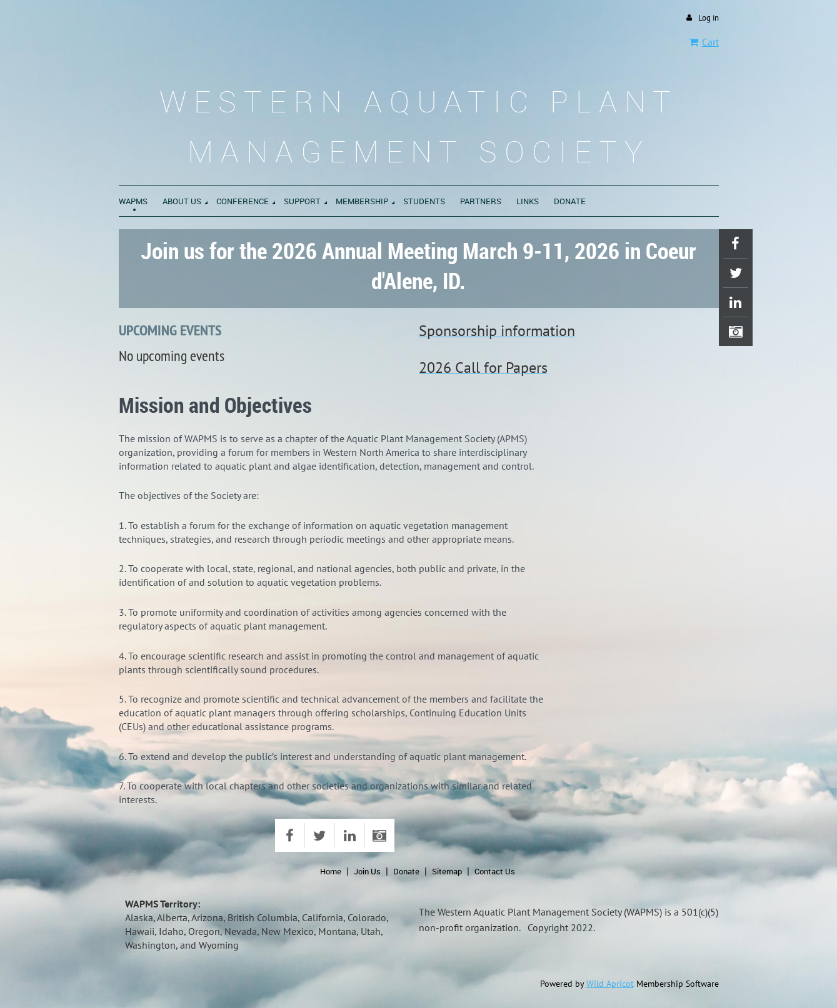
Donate (406, 871)
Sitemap (447, 871)
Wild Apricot (610, 983)
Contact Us (494, 871)
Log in (708, 17)
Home (330, 871)
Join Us (367, 871)
